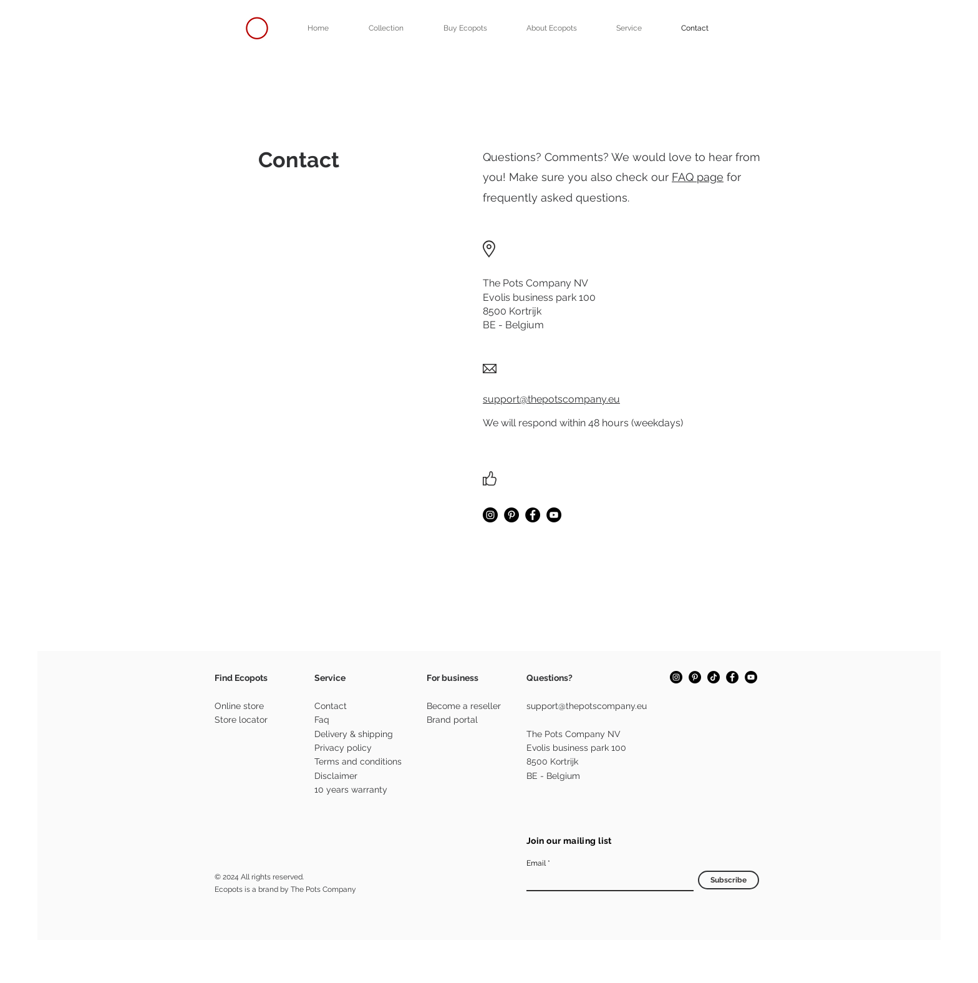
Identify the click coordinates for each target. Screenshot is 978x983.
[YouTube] (553, 514)
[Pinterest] (511, 514)
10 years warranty (350, 790)
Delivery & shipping (353, 734)
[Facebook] (532, 514)
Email (536, 863)
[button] (465, 28)
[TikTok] (713, 677)
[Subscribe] (728, 880)
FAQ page (698, 176)
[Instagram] (490, 514)
